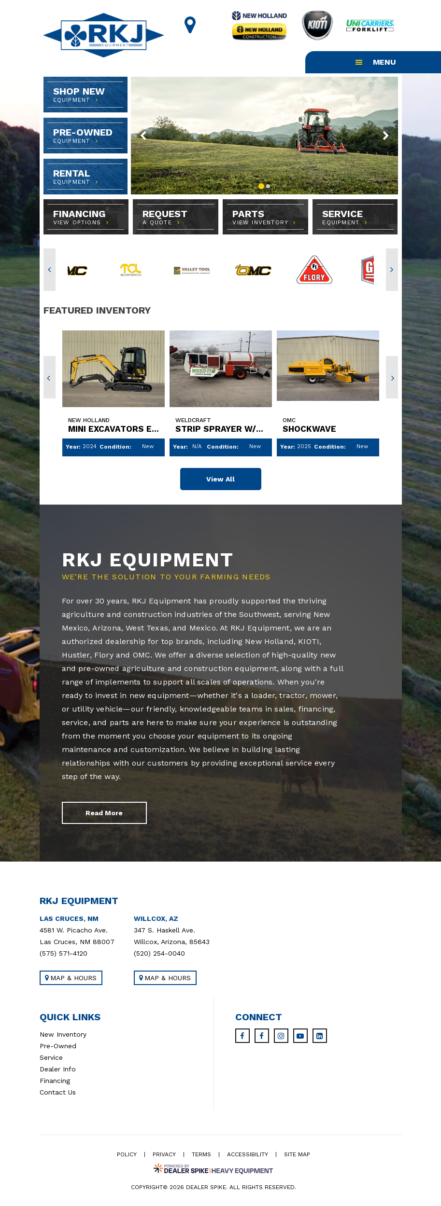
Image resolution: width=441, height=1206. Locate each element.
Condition (114, 446)
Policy (127, 1155)
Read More (104, 814)
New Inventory (63, 1035)
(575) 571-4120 (63, 954)
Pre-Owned (58, 1047)
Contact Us (58, 1093)
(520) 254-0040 (159, 954)
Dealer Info (58, 1070)
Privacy (164, 1155)
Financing (55, 1081)
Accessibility (247, 1155)
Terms (201, 1155)
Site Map (297, 1155)
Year (72, 446)
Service (51, 1058)
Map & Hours (71, 979)
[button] (144, 135)
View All (220, 479)
